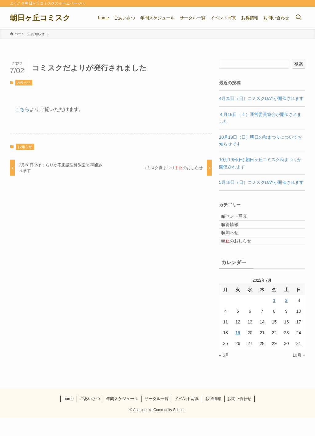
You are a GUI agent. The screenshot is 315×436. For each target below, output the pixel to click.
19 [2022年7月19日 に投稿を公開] (237, 351)
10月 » (299, 373)
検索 (298, 63)
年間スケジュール (122, 416)
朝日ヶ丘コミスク (40, 18)
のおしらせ (242, 256)
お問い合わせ (239, 416)
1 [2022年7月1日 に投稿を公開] (274, 318)
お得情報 (235, 231)
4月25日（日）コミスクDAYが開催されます (261, 98)
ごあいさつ (90, 416)
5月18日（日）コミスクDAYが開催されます (261, 182)
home (69, 416)
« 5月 (224, 373)
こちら (22, 109)
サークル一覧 (157, 416)
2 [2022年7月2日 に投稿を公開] (286, 318)
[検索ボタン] (298, 18)
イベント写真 (240, 218)
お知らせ (23, 82)
